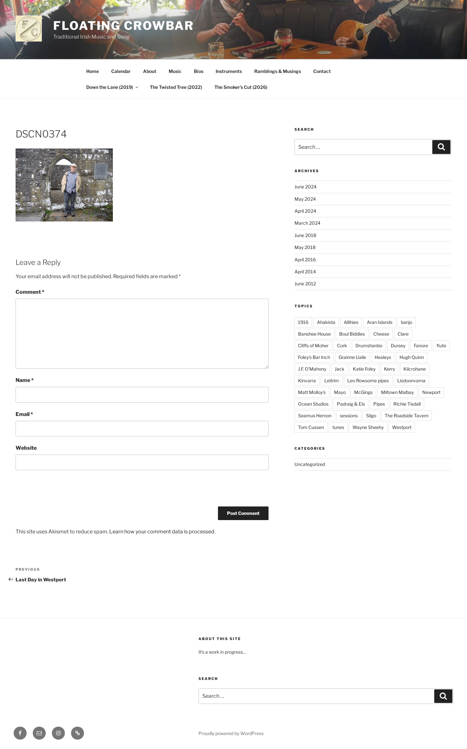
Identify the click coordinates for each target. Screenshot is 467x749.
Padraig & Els (351, 404)
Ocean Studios (313, 404)
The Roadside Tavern (406, 415)
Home (92, 71)
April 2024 (305, 211)
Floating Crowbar (123, 25)
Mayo (340, 392)
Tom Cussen (311, 427)
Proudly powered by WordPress (231, 733)
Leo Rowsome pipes (368, 380)
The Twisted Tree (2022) (176, 87)
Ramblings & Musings (277, 71)
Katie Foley (364, 369)
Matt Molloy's (312, 392)
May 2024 (305, 199)
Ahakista (326, 322)
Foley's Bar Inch (314, 357)
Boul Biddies (352, 334)
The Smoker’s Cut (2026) (240, 87)
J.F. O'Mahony (312, 369)
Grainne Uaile (352, 357)
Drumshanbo (368, 345)
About (149, 71)
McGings (363, 392)
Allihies (351, 322)
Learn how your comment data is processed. (162, 532)
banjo (406, 322)
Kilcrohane (414, 369)
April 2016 (305, 259)
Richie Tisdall (407, 404)
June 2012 (305, 283)
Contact (322, 71)
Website (26, 448)
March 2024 (307, 223)
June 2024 (305, 186)
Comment (30, 292)
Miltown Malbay (397, 392)
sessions (349, 415)
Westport (402, 427)
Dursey (398, 345)
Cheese (381, 334)
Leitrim (331, 380)
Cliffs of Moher (313, 345)
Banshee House (314, 334)
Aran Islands (379, 322)
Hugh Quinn (412, 357)
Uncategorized (309, 464)
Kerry (389, 369)
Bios (198, 71)
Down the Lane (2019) (112, 87)
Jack (339, 369)
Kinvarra (307, 380)
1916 (303, 322)
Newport (431, 392)
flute (441, 345)
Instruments (229, 71)
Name (25, 380)
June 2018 (305, 235)
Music (175, 71)
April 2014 (305, 271)
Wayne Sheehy (368, 427)
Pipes (379, 404)
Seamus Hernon (314, 415)
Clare (403, 334)
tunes (338, 427)
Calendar (121, 71)
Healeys (383, 357)
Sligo (371, 415)
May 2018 (305, 247)
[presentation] (65, 490)
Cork (342, 345)
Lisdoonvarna (411, 380)
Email (24, 414)
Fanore (421, 345)
